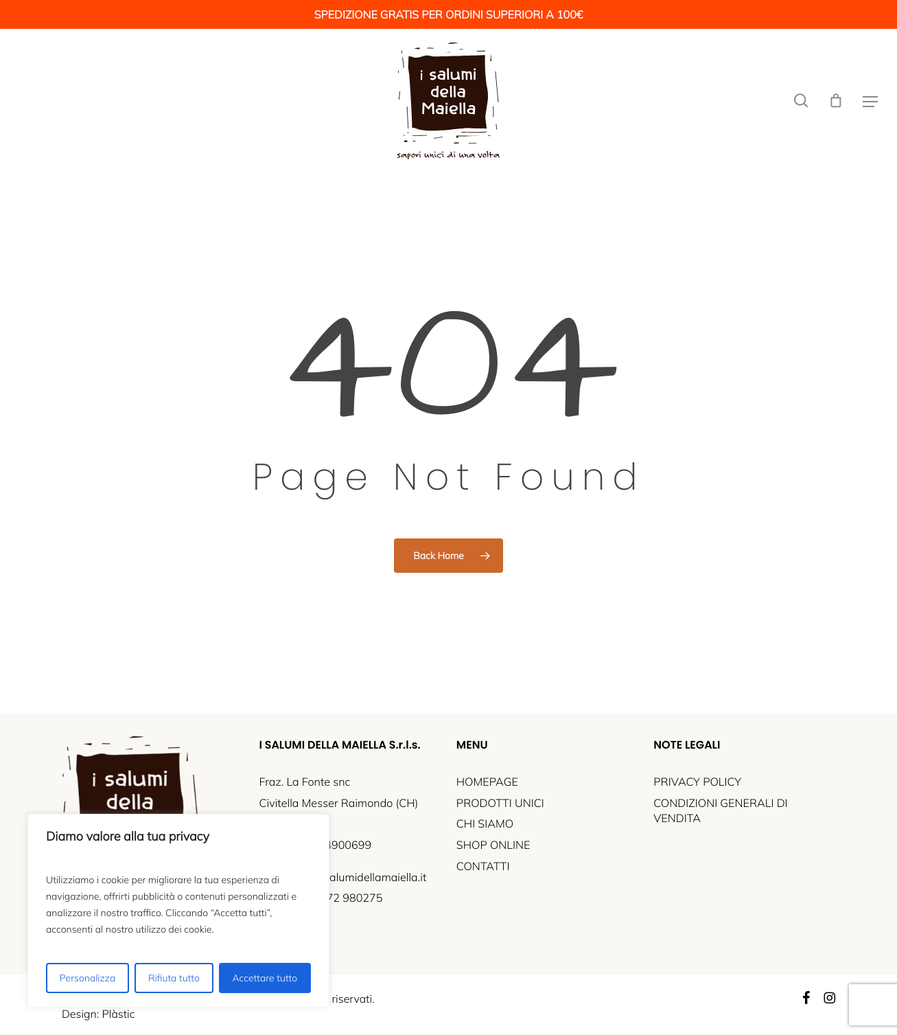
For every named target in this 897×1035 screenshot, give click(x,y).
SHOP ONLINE (493, 845)
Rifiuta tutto (174, 978)
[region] (178, 911)
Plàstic (118, 1014)
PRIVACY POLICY (697, 782)
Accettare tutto (265, 978)
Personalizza (87, 978)
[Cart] (835, 101)
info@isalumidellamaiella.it (359, 878)
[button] (870, 101)
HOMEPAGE (487, 782)
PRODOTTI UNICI (500, 803)
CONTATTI (483, 867)
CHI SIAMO (484, 824)
